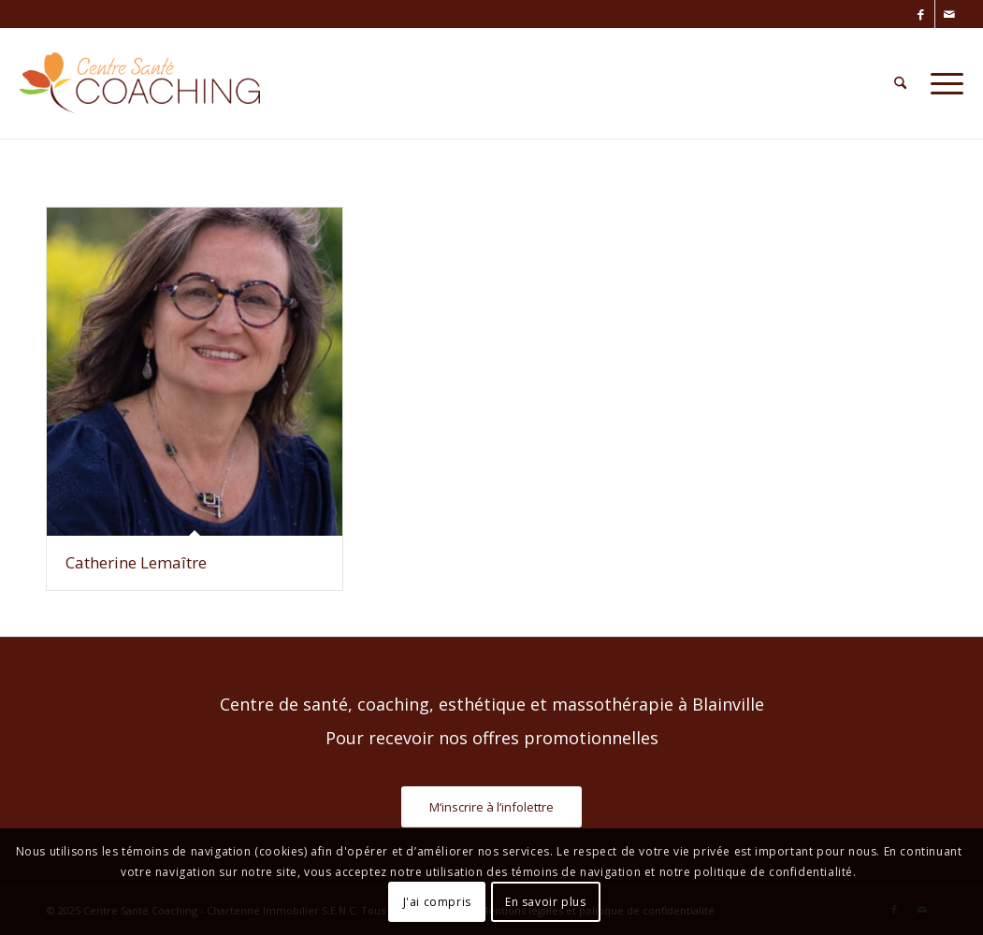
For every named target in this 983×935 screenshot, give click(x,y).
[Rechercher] (900, 83)
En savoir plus (545, 902)
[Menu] (940, 83)
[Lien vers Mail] (949, 14)
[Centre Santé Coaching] (140, 83)
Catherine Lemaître (136, 562)
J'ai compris (437, 902)
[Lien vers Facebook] (920, 14)
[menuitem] (900, 83)
